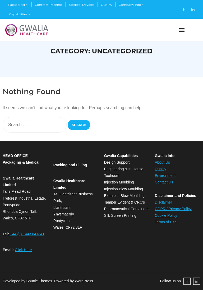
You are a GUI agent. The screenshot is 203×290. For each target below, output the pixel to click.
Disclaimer (163, 202)
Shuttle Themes (39, 281)
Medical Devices (81, 5)
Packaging (16, 5)
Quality (106, 5)
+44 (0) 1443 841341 (27, 234)
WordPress (84, 281)
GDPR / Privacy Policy (173, 209)
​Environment (165, 175)
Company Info (130, 5)
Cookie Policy (166, 215)
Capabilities (18, 14)
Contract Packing (48, 5)
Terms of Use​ (166, 222)
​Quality (161, 169)
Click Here (23, 250)
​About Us (162, 162)
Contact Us (164, 182)
